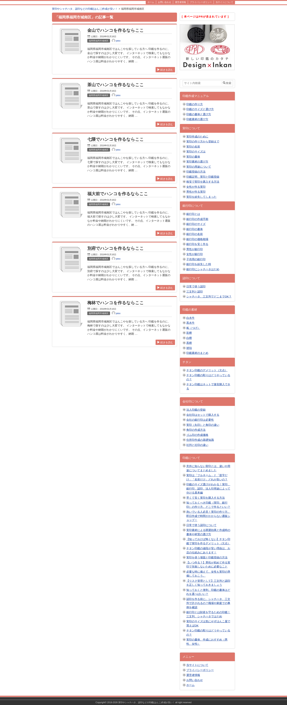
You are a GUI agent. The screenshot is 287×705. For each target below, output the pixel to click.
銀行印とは (193, 213)
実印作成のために (197, 136)
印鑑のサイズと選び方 (200, 109)
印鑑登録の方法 (196, 171)
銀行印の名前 (194, 234)
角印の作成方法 (196, 429)
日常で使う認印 (196, 286)
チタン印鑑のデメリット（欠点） (207, 370)
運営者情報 (193, 675)
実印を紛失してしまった (201, 196)
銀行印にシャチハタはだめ (202, 269)
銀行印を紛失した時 (198, 264)
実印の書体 (193, 156)
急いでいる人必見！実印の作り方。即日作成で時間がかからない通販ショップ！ (208, 515)
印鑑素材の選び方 (197, 119)
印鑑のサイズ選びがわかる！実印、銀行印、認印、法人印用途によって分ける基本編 (208, 488)
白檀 (189, 337)
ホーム (190, 685)
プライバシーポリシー (200, 670)
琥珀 (189, 347)
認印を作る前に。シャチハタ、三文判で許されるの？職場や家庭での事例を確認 (208, 603)
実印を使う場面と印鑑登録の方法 (207, 557)
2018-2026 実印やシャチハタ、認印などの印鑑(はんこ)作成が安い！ (141, 702)
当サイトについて (197, 664)
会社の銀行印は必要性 (200, 419)
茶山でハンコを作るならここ (115, 85)
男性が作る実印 (196, 191)
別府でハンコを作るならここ (115, 248)
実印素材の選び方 (197, 161)
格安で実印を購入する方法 (202, 181)
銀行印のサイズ (196, 224)
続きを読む (165, 69)
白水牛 (190, 317)
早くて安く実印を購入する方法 (205, 497)
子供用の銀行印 (196, 259)
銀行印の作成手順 (197, 219)
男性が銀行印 (194, 249)
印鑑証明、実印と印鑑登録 (202, 176)
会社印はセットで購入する (202, 414)
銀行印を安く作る (197, 244)
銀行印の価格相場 (197, 239)
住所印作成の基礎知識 (200, 439)
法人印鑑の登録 (196, 409)
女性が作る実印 (196, 186)
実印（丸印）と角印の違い (202, 424)
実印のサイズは (196, 151)
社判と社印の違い (197, 444)
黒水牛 (190, 322)
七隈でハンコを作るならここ (115, 139)
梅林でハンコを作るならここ (115, 303)
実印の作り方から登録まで (202, 141)
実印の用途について (198, 166)
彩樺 (189, 332)
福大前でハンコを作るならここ (117, 194)
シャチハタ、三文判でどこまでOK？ (209, 296)
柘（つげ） (193, 327)
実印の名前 (193, 146)
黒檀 (189, 342)
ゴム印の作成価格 (197, 434)
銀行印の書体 (194, 229)
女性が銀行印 (194, 254)
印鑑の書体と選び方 (198, 114)
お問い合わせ (194, 680)
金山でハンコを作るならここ (115, 30)
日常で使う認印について (201, 525)
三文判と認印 (194, 291)
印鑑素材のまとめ (197, 352)
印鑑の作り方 (194, 104)
